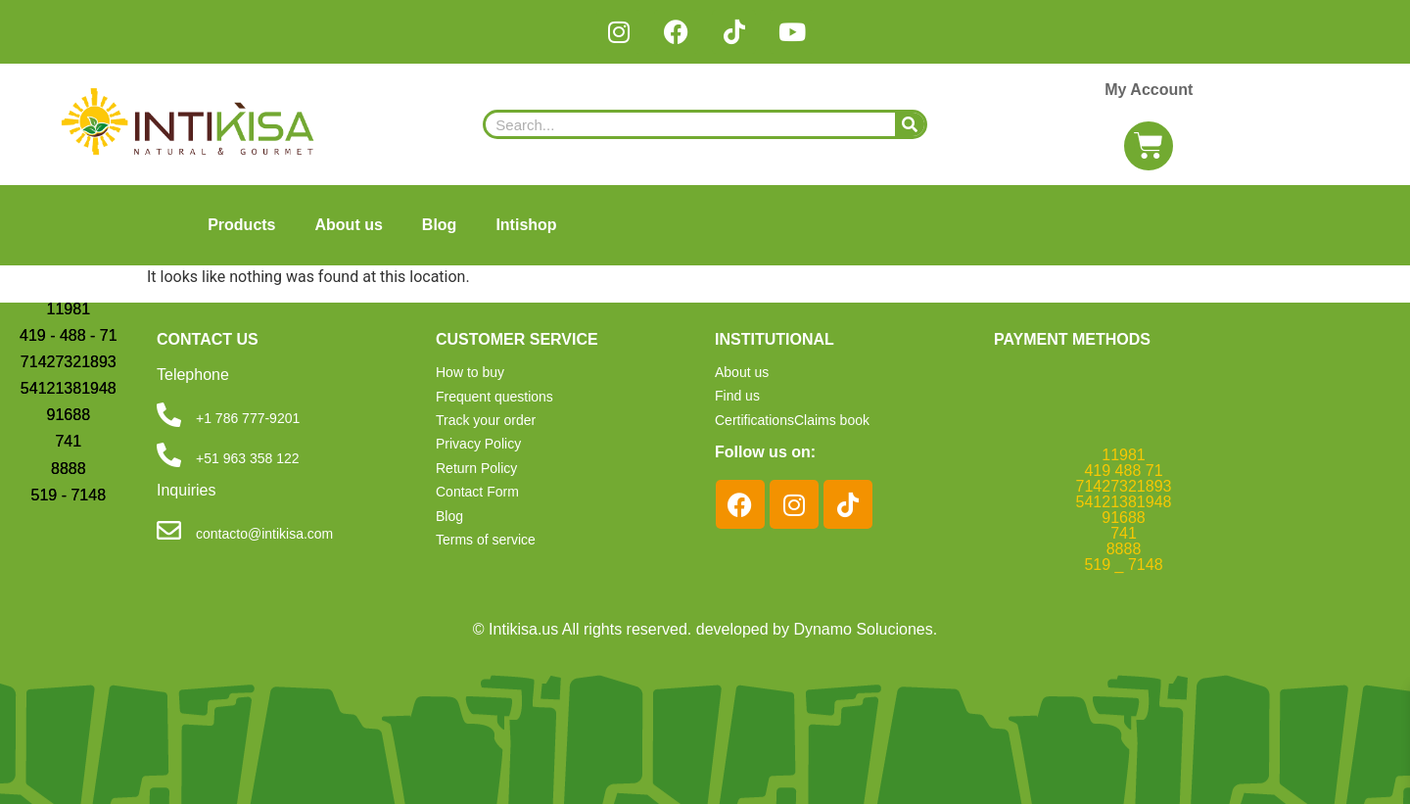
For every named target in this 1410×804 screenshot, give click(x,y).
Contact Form (477, 491)
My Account (1148, 89)
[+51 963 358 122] (169, 455)
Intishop (525, 224)
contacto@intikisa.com (264, 534)
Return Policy (476, 468)
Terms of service (486, 539)
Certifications (754, 419)
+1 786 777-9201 (248, 418)
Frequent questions (494, 396)
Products (241, 224)
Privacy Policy (478, 443)
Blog (439, 224)
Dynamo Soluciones (862, 629)
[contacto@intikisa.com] (169, 530)
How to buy (470, 372)
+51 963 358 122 (248, 458)
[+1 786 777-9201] (169, 414)
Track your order (486, 420)
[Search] (909, 124)
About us (349, 224)
